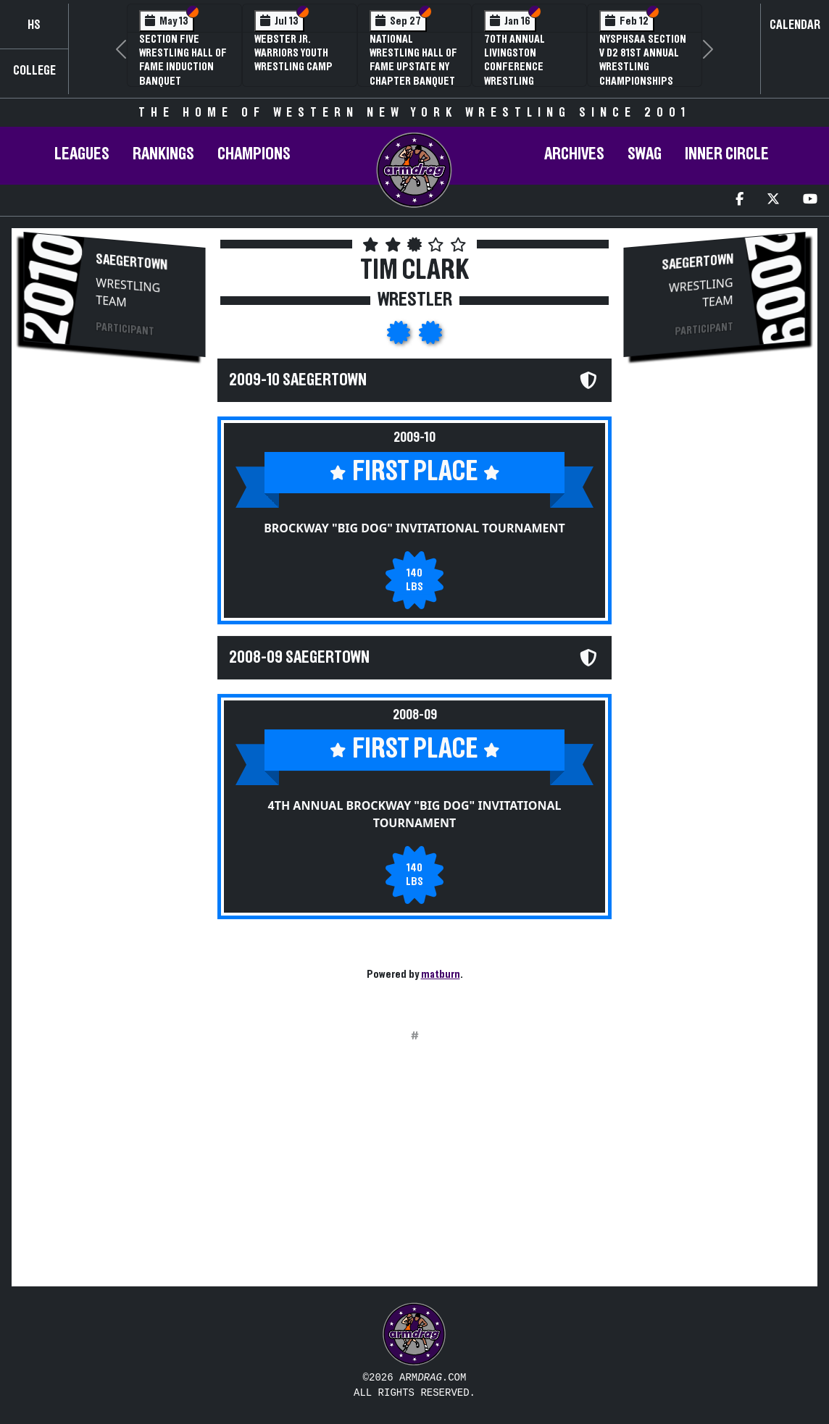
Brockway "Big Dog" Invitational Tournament (414, 528)
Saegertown (131, 262)
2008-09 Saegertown (299, 657)
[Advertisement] (115, 612)
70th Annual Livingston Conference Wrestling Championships (521, 67)
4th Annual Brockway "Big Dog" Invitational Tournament (415, 814)
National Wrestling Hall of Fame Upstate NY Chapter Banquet (413, 60)
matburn (440, 974)
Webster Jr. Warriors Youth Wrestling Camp (293, 52)
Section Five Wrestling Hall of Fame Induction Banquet (183, 60)
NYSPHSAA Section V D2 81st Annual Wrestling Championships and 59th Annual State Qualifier (642, 73)
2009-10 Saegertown (298, 380)
